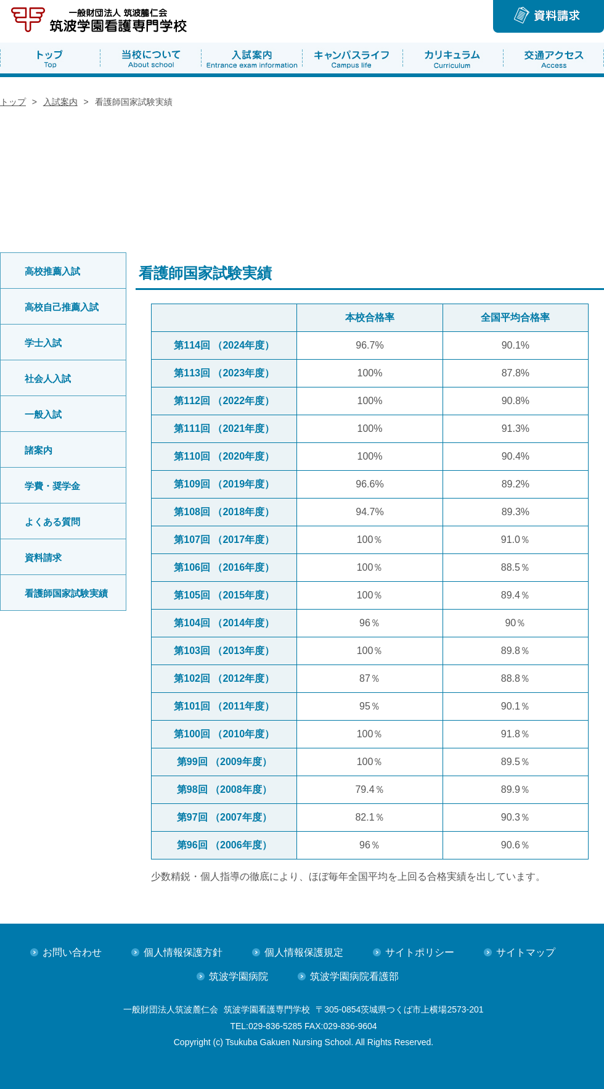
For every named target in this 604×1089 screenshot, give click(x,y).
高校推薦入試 (52, 271)
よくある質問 (52, 521)
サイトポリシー (419, 952)
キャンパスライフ (352, 58)
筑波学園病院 (238, 976)
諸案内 (38, 450)
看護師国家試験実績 (66, 593)
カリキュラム (452, 58)
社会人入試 (48, 378)
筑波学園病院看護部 (354, 976)
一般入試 (43, 414)
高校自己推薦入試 (62, 307)
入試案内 (252, 58)
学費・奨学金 (52, 486)
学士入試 (43, 342)
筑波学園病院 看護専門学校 (101, 21)
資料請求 (43, 557)
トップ (50, 58)
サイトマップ (525, 952)
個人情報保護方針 (183, 952)
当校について (151, 58)
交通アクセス (553, 58)
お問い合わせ (72, 952)
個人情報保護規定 (303, 952)
